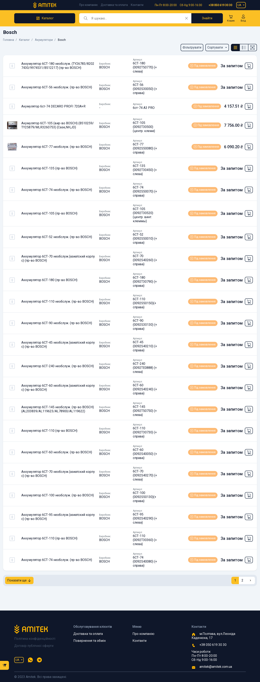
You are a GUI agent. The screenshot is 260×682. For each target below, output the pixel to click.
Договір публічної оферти (33, 646)
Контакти (137, 4)
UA (239, 5)
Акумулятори (44, 39)
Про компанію (88, 4)
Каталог (24, 39)
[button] (243, 18)
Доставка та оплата (114, 4)
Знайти (207, 18)
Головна (8, 39)
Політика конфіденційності (34, 639)
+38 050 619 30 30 (220, 5)
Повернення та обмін (89, 641)
